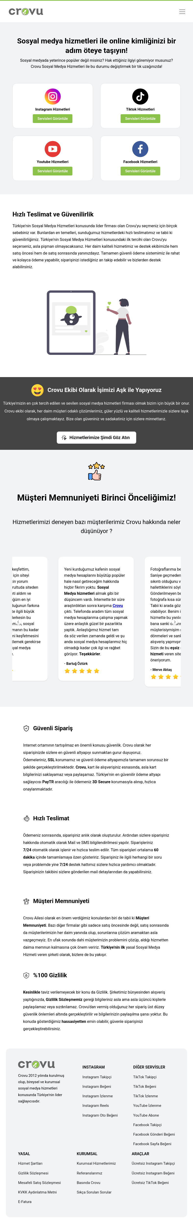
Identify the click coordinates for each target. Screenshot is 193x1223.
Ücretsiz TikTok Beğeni (150, 1183)
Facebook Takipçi (147, 1125)
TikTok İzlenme (145, 1096)
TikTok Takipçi (145, 1077)
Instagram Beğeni (96, 1086)
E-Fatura (25, 1202)
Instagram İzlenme (97, 1096)
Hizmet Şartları (30, 1163)
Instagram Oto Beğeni (100, 1115)
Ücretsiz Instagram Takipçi (153, 1163)
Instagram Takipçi (97, 1077)
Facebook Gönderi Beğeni (154, 1134)
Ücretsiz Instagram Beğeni (153, 1173)
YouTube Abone (146, 1115)
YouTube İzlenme (147, 1105)
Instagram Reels (95, 1105)
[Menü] (182, 11)
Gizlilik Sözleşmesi (33, 1173)
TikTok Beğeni (144, 1086)
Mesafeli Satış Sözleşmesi (39, 1183)
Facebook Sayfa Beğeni (152, 1144)
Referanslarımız (89, 1173)
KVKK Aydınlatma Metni (37, 1192)
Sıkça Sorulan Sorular (94, 1192)
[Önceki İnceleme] (18, 622)
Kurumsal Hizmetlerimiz (96, 1163)
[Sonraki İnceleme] (174, 622)
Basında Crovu (88, 1183)
